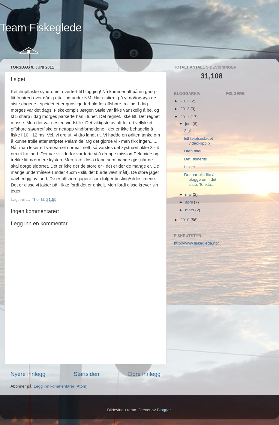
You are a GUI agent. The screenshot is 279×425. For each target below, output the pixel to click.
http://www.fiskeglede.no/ (196, 243)
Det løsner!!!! (195, 159)
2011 (185, 117)
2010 (185, 220)
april (189, 202)
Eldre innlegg (144, 374)
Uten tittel (192, 151)
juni (189, 124)
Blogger (164, 410)
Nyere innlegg (28, 374)
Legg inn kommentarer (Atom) (60, 386)
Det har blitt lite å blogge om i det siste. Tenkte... (200, 179)
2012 (185, 109)
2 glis (189, 130)
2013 (185, 101)
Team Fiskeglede (41, 28)
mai (189, 194)
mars (190, 210)
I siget (189, 167)
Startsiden (86, 374)
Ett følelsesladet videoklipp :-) (198, 140)
